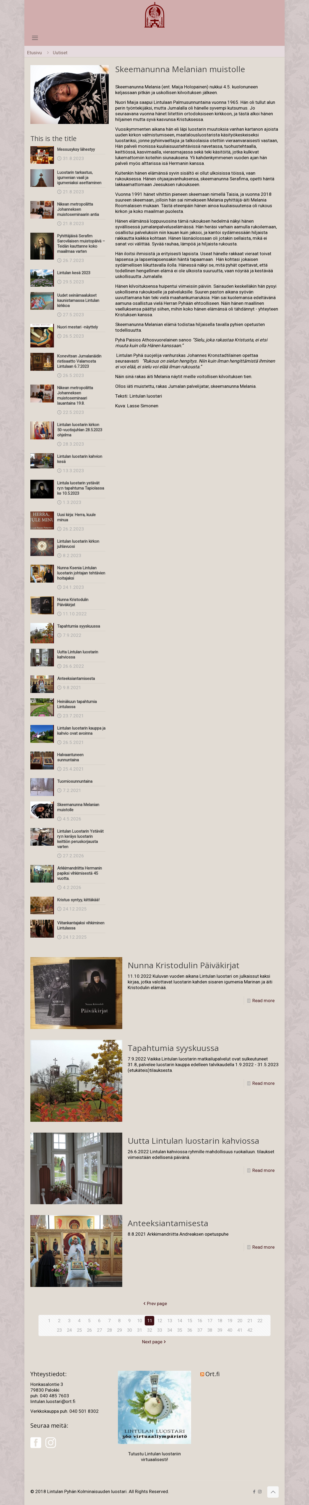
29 (119, 1330)
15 (189, 1320)
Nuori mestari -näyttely (77, 327)
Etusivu (34, 52)
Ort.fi (212, 1374)
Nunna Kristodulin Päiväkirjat (72, 602)
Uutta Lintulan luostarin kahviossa (193, 1140)
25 (79, 1330)
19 (230, 1320)
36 (189, 1330)
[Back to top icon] (273, 1492)
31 (139, 1330)
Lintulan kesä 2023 (73, 272)
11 (149, 1320)
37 (199, 1330)
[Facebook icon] (254, 1491)
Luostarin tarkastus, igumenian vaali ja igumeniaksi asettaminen (79, 177)
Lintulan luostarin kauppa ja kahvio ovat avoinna (81, 731)
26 (89, 1330)
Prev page (154, 1303)
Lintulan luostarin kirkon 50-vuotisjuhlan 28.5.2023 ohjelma (79, 429)
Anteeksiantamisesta (76, 678)
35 (179, 1330)
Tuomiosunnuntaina (74, 781)
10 (139, 1320)
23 (59, 1330)
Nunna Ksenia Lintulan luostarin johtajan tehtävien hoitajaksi (81, 573)
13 (169, 1320)
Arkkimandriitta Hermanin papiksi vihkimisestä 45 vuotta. (79, 873)
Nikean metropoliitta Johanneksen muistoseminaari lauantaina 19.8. (75, 395)
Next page (154, 1341)
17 (210, 1320)
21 (250, 1320)
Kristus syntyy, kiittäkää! (78, 899)
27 (99, 1330)
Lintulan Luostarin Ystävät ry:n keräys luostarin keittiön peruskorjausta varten (80, 839)
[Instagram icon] (260, 1491)
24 (69, 1330)
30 (129, 1330)
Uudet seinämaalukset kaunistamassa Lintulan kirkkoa (78, 300)
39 (220, 1330)
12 (159, 1320)
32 (149, 1330)
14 (179, 1320)
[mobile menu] (35, 38)
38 (210, 1330)
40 (230, 1330)
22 (260, 1320)
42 (250, 1330)
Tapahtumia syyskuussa (78, 626)
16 (199, 1320)
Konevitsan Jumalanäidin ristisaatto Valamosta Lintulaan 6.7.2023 (79, 361)
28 (109, 1330)
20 (240, 1320)
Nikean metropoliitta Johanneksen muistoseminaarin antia (78, 209)
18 (220, 1320)
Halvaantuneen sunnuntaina (70, 757)
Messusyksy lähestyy (76, 149)
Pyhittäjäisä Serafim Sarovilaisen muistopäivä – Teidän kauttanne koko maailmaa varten (81, 244)
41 (240, 1330)
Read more (263, 1000)
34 (169, 1330)
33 (159, 1330)
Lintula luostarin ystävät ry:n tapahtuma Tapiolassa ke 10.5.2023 (80, 488)
